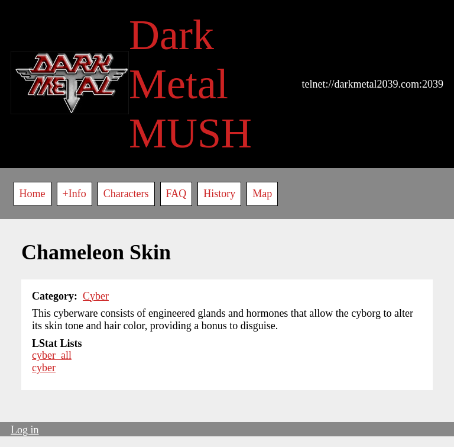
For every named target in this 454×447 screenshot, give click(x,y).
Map (262, 194)
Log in (25, 430)
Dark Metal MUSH (190, 84)
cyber (44, 368)
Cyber (96, 296)
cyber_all (52, 355)
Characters (126, 194)
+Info (74, 194)
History (219, 194)
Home (33, 194)
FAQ (176, 194)
